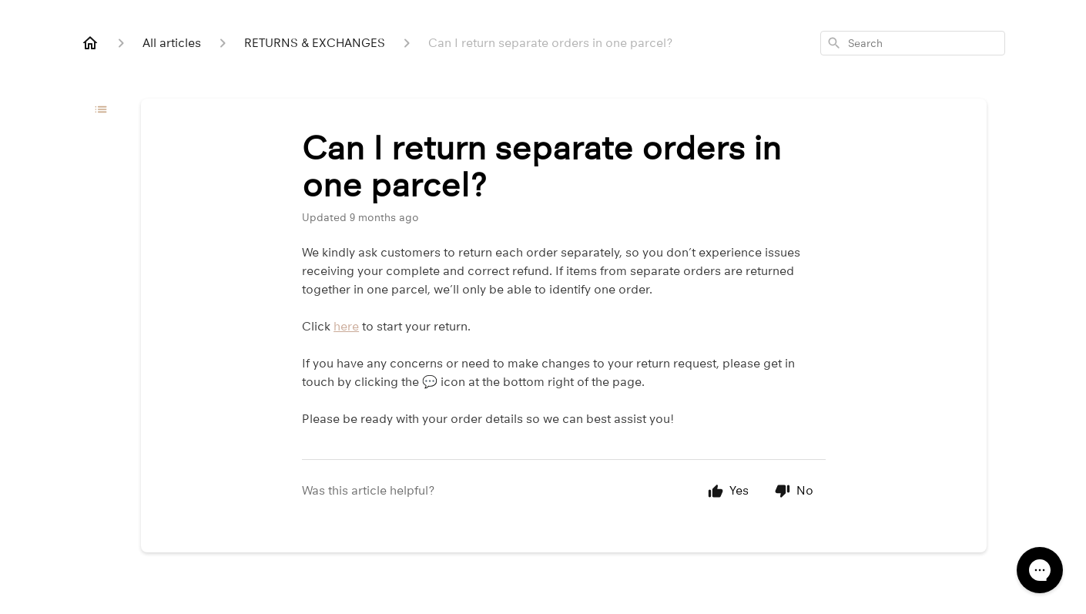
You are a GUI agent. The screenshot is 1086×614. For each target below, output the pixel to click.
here (346, 326)
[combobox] (912, 43)
